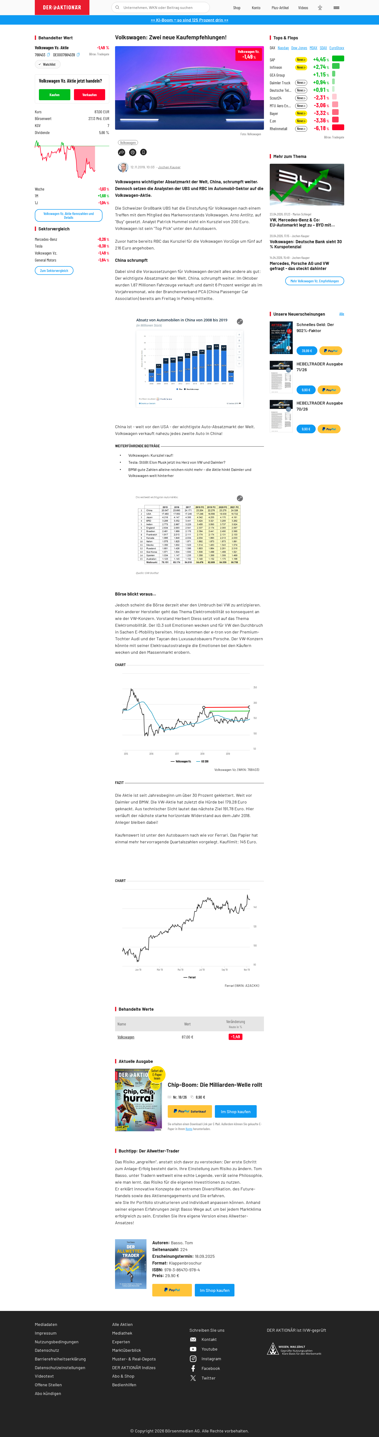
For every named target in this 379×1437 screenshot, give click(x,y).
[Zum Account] (256, 7)
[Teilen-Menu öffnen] (121, 152)
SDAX (323, 47)
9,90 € (306, 389)
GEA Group (277, 75)
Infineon (276, 67)
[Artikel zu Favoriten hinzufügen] (143, 152)
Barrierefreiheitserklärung (60, 1358)
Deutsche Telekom (281, 90)
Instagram (205, 1358)
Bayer (274, 113)
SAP (272, 59)
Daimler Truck (280, 82)
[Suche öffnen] (117, 7)
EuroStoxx (336, 47)
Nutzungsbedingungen (57, 1341)
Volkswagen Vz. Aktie (52, 47)
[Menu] (335, 7)
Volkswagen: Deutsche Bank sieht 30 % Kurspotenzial (306, 244)
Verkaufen (89, 94)
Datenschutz (47, 1350)
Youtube (204, 1349)
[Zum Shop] (236, 7)
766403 (42, 54)
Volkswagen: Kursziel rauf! (150, 455)
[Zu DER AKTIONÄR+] (280, 7)
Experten (121, 1341)
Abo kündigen (48, 1393)
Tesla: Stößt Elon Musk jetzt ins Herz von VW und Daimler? (176, 462)
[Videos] (303, 7)
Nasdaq (283, 47)
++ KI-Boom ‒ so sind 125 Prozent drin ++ (189, 19)
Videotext (44, 1376)
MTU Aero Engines (281, 105)
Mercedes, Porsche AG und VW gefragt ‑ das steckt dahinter (299, 266)
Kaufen (54, 94)
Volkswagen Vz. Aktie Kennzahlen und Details (69, 215)
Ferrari (242, 985)
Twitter (203, 1377)
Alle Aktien (122, 1324)
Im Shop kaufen (236, 1111)
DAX (272, 47)
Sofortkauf (190, 1111)
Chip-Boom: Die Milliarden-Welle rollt (215, 1084)
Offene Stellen (48, 1384)
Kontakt (203, 1339)
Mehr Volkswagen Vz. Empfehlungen (315, 280)
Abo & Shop (123, 1376)
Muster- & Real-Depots (134, 1358)
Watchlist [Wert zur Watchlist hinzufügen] (49, 64)
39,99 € (307, 350)
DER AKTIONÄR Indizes (134, 1367)
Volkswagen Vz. (236, 770)
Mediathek (122, 1333)
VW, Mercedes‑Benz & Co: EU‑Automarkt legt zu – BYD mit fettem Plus (300, 222)
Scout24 (275, 97)
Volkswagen (128, 142)
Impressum (46, 1333)
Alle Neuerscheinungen (336, 314)
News (301, 59)
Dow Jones (299, 47)
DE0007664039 (66, 54)
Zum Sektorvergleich (54, 270)
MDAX (313, 47)
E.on (273, 120)
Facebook (205, 1368)
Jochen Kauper (169, 167)
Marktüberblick (126, 1350)
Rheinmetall (278, 128)
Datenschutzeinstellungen (60, 1367)
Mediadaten (46, 1324)
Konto (189, 1129)
